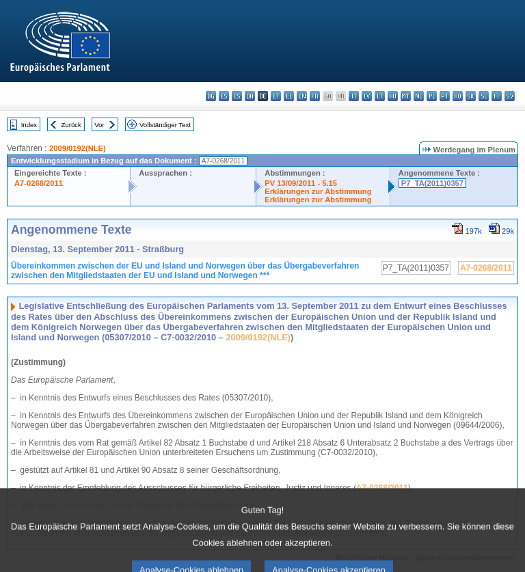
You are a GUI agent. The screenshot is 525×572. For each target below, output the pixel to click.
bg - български (211, 96)
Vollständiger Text (165, 124)
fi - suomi (497, 96)
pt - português (445, 96)
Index (29, 124)
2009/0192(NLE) (77, 148)
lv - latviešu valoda (367, 96)
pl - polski (432, 96)
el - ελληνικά (289, 96)
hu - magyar (393, 96)
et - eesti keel (276, 96)
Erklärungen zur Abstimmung (318, 191)
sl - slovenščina (484, 96)
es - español (224, 96)
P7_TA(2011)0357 (432, 183)
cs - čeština (237, 96)
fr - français (315, 96)
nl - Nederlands (419, 96)
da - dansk (250, 96)
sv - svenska (509, 96)
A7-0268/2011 (38, 183)
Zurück (71, 124)
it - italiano (354, 96)
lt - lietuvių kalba (380, 96)
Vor (99, 124)
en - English (302, 96)
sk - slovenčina (471, 96)
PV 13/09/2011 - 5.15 (301, 183)
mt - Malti (406, 96)
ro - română (458, 96)
